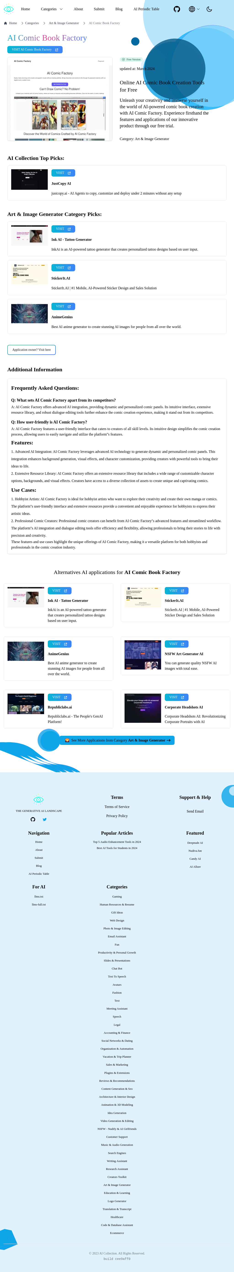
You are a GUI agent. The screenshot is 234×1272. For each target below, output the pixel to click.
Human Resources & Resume (117, 904)
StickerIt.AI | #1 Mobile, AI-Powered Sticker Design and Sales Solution (104, 288)
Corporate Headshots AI (184, 707)
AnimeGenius (62, 317)
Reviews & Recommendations (117, 1080)
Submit (99, 9)
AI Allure (195, 866)
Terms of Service (116, 807)
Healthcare (117, 1217)
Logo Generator (117, 1201)
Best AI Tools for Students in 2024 (117, 848)
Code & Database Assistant (117, 1225)
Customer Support (117, 1137)
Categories (29, 23)
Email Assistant (117, 936)
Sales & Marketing (117, 1064)
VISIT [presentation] (63, 172)
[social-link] (177, 9)
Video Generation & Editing (117, 1121)
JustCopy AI (61, 183)
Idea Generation (117, 1113)
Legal (117, 1024)
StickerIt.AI (60, 278)
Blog (118, 9)
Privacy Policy (117, 816)
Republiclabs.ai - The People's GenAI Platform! (75, 719)
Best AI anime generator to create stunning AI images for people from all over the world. (116, 327)
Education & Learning (117, 1193)
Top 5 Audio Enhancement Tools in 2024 (117, 842)
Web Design (117, 920)
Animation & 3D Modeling (117, 1104)
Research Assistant (117, 1169)
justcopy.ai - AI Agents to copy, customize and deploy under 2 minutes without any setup (116, 193)
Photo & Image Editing (116, 928)
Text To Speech (117, 976)
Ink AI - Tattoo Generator (71, 239)
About (78, 9)
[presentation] (209, 9)
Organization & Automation (117, 1048)
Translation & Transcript (117, 1209)
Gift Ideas (117, 912)
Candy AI (195, 858)
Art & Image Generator (64, 23)
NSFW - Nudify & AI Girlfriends (117, 1129)
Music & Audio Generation (117, 1144)
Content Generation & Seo (117, 1088)
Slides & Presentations (117, 960)
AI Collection (108, 1253)
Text (117, 1000)
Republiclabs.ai (60, 707)
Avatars (117, 984)
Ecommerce (117, 1233)
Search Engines (117, 1153)
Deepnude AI (195, 842)
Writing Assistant (117, 1161)
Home (25, 9)
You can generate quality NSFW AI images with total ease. (191, 665)
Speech (117, 1016)
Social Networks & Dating (117, 1040)
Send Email (195, 811)
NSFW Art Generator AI (184, 654)
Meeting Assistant (117, 1008)
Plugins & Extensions (117, 1073)
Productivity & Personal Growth (117, 952)
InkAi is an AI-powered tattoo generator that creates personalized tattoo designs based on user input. (124, 249)
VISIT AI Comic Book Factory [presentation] (35, 49)
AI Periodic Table (146, 9)
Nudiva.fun (195, 850)
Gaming (117, 896)
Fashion (117, 992)
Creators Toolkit (116, 1177)
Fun (117, 944)
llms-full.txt (39, 904)
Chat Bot (117, 968)
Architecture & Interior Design (117, 1096)
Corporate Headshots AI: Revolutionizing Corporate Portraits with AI (195, 719)
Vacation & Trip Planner (117, 1056)
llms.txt (39, 896)
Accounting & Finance (117, 1032)
